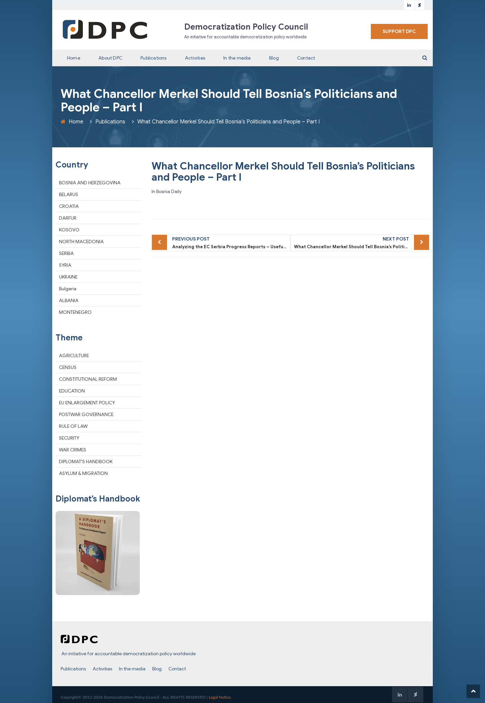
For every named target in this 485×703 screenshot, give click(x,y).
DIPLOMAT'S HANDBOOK (85, 461)
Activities (195, 58)
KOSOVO (69, 230)
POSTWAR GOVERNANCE (86, 414)
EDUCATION (72, 391)
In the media (237, 58)
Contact (306, 58)
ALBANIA (68, 300)
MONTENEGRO (75, 312)
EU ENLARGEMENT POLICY (87, 403)
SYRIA (65, 265)
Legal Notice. (220, 697)
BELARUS (68, 194)
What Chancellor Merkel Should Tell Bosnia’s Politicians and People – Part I (283, 172)
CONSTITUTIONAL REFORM (88, 379)
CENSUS (67, 367)
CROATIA (69, 206)
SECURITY (69, 438)
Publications (153, 58)
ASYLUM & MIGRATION (83, 473)
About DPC (110, 58)
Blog (274, 58)
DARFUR (67, 218)
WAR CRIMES (72, 450)
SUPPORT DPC (399, 31)
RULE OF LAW (73, 426)
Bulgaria (67, 289)
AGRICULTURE (74, 356)
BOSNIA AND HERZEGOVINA (90, 183)
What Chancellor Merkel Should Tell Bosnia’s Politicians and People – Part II (361, 242)
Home (73, 58)
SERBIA (66, 253)
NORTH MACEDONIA (81, 241)
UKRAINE (68, 277)
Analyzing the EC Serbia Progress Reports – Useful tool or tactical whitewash (231, 242)
